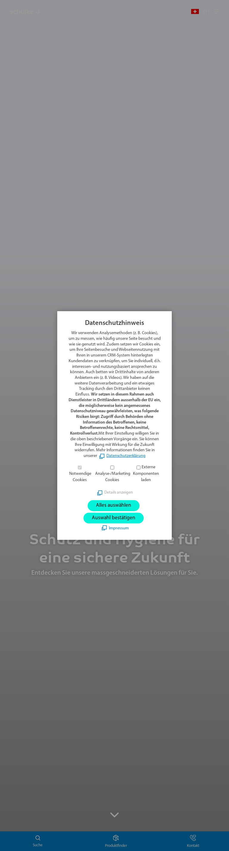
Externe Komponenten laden (146, 473)
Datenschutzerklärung (126, 455)
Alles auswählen (113, 505)
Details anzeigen (118, 492)
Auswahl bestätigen (114, 518)
